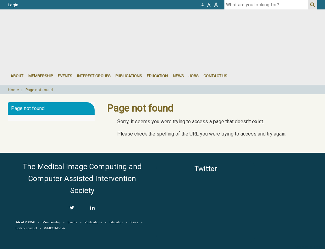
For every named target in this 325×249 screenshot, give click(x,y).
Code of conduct (26, 228)
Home (13, 90)
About (16, 76)
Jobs (193, 76)
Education (157, 76)
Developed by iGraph (308, 246)
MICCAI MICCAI (59, 28)
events (65, 76)
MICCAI (289, 190)
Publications (128, 76)
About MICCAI (25, 222)
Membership (40, 76)
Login (13, 5)
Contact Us (215, 76)
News (178, 76)
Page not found (39, 90)
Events (72, 222)
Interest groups (93, 76)
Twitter (205, 168)
